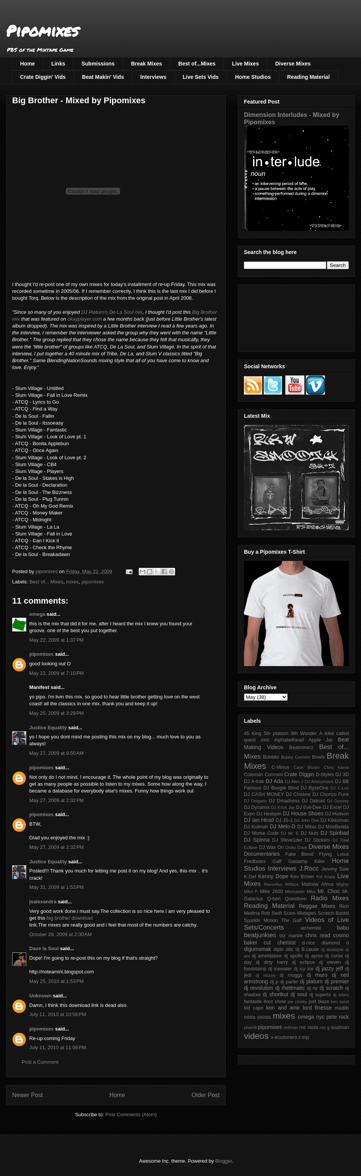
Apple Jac (321, 740)
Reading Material (308, 77)
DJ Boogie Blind (281, 788)
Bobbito (271, 757)
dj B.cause (307, 949)
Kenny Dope (273, 876)
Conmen (273, 774)
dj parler (289, 981)
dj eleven (330, 962)
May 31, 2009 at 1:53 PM (56, 887)
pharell (250, 1027)
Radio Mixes (330, 898)
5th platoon (276, 733)
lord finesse (317, 1008)
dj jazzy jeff (329, 968)
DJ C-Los (340, 788)
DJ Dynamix (257, 807)
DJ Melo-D (282, 826)
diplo (279, 949)
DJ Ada (274, 781)
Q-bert (274, 898)
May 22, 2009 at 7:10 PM (56, 673)
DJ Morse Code (261, 833)
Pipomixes (42, 31)
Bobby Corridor (295, 757)
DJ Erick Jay (283, 807)
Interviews (153, 77)
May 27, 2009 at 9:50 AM (56, 753)
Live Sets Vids (201, 77)
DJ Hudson (337, 813)
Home (27, 64)
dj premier (337, 981)
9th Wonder (304, 733)
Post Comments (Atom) (131, 1114)
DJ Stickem (317, 840)
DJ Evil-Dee (308, 807)
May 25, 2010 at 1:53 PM (56, 981)
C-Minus (280, 767)
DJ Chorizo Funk (330, 794)
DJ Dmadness (284, 801)
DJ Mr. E (290, 833)
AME (264, 740)
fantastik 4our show (265, 1001)
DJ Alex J (294, 781)
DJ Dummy (338, 801)
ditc (289, 949)
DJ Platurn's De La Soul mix (111, 312)
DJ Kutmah (256, 826)
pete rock (337, 1017)
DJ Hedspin (269, 813)
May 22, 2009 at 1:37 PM (56, 640)
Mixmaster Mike (300, 891)
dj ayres (314, 956)
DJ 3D (342, 774)
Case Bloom (306, 767)
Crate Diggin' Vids (43, 77)
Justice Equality (48, 727)
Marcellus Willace (281, 884)
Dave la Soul (44, 948)
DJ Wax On (271, 847)
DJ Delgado (255, 801)
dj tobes (341, 994)
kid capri (253, 1008)
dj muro (317, 975)
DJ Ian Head (259, 820)
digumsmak (257, 949)
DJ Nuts (309, 833)
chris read (318, 935)
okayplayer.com (84, 319)
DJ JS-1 (284, 820)
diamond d (335, 943)
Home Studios (253, 77)
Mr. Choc (329, 891)
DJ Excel (332, 807)
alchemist (311, 928)
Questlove (296, 898)
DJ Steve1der (287, 840)
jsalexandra (43, 901)
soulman (340, 1027)
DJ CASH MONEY (264, 794)
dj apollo (293, 956)
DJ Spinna (257, 840)
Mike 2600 (271, 891)
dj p (274, 981)
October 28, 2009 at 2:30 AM (60, 934)
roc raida (308, 1027)
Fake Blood (299, 854)
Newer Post (27, 1095)
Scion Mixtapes (299, 913)
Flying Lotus (334, 854)
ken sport (340, 1001)
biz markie (290, 935)
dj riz (312, 988)
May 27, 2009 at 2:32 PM (56, 800)
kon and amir (283, 1008)
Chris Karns (336, 767)
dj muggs (291, 975)
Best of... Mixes (46, 582)
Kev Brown (302, 876)
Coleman (253, 774)
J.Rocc (308, 868)
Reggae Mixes (317, 906)
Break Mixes (146, 64)
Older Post (206, 1095)
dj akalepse (332, 949)
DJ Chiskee (298, 794)
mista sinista (257, 1017)
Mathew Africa (317, 884)
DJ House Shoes (303, 813)
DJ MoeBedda (333, 826)
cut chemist (280, 943)
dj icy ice (304, 968)
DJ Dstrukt (313, 801)
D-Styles (325, 774)
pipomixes (93, 582)
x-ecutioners (284, 1037)
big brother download (70, 918)
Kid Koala (325, 876)
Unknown (40, 996)
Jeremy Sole (335, 869)
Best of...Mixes (196, 64)
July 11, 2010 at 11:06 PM (57, 1047)
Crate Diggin (299, 774)
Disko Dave (296, 847)
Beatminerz (301, 747)
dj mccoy (266, 975)
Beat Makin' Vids (103, 77)
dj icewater (280, 968)
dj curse (334, 956)
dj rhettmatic (290, 988)
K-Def (250, 876)
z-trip (303, 1037)
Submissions (97, 64)
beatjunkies (260, 935)
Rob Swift (271, 913)
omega (37, 614)
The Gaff (291, 920)
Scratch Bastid (333, 913)
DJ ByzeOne (315, 788)
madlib (342, 1008)
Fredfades (255, 861)
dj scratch (331, 988)
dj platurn (311, 981)
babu (343, 928)
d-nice (308, 943)
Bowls (318, 757)
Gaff (277, 861)
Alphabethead (289, 740)
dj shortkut (275, 994)
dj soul (299, 994)
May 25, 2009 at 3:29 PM (56, 713)
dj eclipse (303, 962)
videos (256, 1036)
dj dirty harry (272, 962)
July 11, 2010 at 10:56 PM (57, 1014)
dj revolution (258, 988)
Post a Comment (40, 1062)
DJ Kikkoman (334, 820)
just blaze (319, 1001)
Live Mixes (245, 64)
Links (58, 64)
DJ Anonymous (319, 781)
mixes (72, 582)
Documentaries (262, 854)
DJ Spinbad (335, 833)
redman (290, 1027)
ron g (324, 1027)
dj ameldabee (267, 956)
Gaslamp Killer (306, 861)
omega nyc (311, 1017)
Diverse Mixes (292, 64)
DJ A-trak (254, 781)
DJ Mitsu (306, 826)
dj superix (320, 994)
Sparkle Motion (261, 920)
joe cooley (297, 1001)
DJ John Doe (306, 820)
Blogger (223, 1161)
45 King (252, 733)
